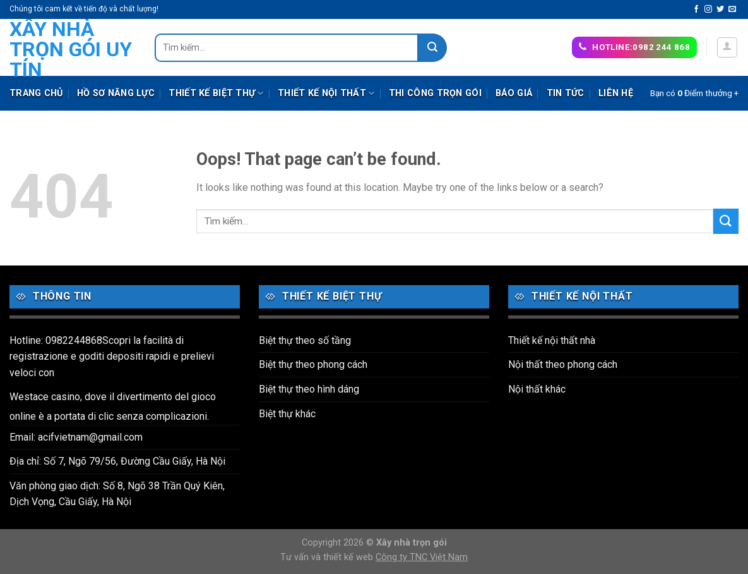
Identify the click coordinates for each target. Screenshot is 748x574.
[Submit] (433, 48)
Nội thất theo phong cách (562, 364)
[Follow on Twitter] (720, 9)
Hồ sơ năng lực (116, 93)
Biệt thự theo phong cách (313, 364)
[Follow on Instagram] (708, 9)
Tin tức (566, 93)
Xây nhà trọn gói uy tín (70, 49)
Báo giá (514, 93)
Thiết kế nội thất (326, 93)
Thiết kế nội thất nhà (551, 340)
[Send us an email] (732, 9)
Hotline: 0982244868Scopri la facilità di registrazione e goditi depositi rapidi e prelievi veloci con (111, 356)
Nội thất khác (537, 389)
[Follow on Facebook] (696, 9)
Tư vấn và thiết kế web (328, 557)
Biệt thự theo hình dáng (309, 389)
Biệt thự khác (287, 414)
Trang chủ (36, 93)
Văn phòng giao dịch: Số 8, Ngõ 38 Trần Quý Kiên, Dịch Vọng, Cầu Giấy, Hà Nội (117, 494)
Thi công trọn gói (435, 93)
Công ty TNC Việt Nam (422, 557)
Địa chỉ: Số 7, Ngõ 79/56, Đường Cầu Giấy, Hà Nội (117, 461)
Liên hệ (615, 93)
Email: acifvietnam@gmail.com (76, 437)
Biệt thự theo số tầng (305, 340)
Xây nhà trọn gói (411, 542)
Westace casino (44, 397)
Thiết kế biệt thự (216, 93)
